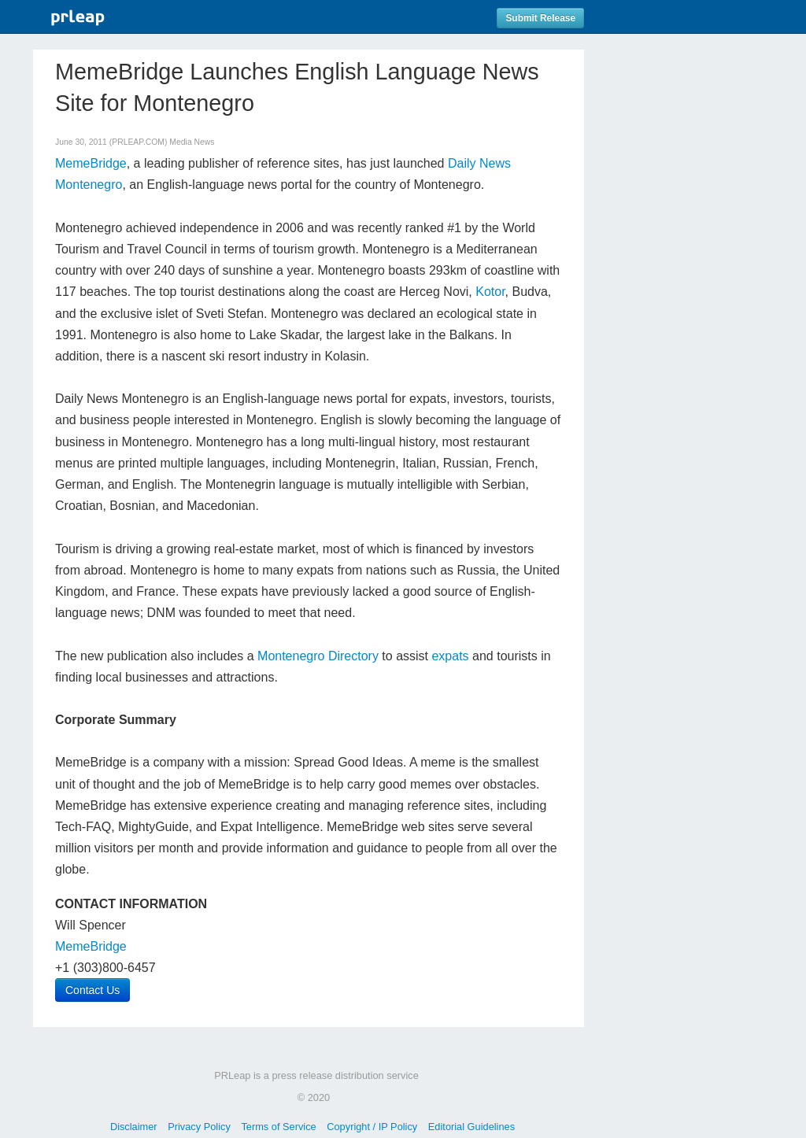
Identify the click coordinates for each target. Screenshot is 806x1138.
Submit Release (540, 18)
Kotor (490, 291)
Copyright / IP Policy (372, 1126)
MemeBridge (91, 163)
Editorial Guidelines (471, 1126)
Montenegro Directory (318, 656)
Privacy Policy (199, 1126)
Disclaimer (133, 1126)
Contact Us (92, 990)
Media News (191, 142)
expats (449, 656)
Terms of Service (278, 1126)
